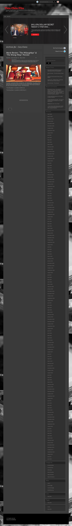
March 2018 (50, 340)
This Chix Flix (14, 8)
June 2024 (50, 165)
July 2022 (49, 219)
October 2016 (50, 370)
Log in (49, 483)
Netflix (34, 61)
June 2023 (50, 193)
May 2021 (50, 251)
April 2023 (50, 198)
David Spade (30, 60)
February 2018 (51, 342)
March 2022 (50, 228)
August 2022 (50, 216)
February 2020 (51, 286)
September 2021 (51, 242)
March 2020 (50, 284)
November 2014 (51, 419)
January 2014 (50, 442)
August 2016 (50, 372)
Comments (51, 487)
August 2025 (50, 132)
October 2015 (50, 393)
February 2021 (51, 258)
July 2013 (49, 456)
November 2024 (51, 153)
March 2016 (50, 382)
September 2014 (51, 424)
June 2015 (50, 403)
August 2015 (50, 398)
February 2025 (51, 146)
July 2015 (49, 400)
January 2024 (50, 177)
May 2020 (50, 279)
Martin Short (26, 61)
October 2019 (50, 295)
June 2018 (50, 333)
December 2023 (51, 179)
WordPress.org (51, 490)
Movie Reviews (14, 59)
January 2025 (50, 149)
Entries (50, 485)
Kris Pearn (17, 61)
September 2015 (51, 396)
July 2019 (49, 302)
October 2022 (50, 212)
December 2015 (51, 389)
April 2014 (50, 435)
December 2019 (51, 291)
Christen (49, 96)
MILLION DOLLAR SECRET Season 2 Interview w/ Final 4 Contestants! (55, 70)
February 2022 (51, 230)
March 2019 (50, 312)
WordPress (13, 519)
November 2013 (51, 447)
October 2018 (50, 323)
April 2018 (50, 337)
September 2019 (51, 298)
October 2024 (50, 156)
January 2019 (50, 316)
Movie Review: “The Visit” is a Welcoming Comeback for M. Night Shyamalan (56, 100)
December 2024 (51, 151)
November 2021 (51, 237)
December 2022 (51, 207)
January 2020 (50, 288)
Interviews (50, 469)
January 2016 (50, 386)
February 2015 (51, 412)
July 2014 (49, 428)
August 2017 (50, 351)
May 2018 (50, 335)
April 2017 (50, 358)
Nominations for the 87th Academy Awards (55, 107)
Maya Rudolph (30, 61)
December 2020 (51, 263)
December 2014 (51, 417)
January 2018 (50, 344)
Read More (35, 34)
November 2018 (51, 321)
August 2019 (50, 300)
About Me (8, 16)
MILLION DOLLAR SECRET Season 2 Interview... (42, 26)
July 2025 (49, 135)
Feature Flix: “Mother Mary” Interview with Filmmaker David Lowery (55, 80)
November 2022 (51, 209)
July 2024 (49, 163)
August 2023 (50, 188)
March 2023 (50, 200)
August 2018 (50, 328)
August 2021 (50, 244)
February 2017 (51, 363)
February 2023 (51, 202)
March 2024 (50, 172)
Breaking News (51, 465)
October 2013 (50, 449)
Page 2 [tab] (13, 37)
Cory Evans (26, 60)
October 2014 (50, 421)
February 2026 (51, 118)
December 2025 (51, 123)
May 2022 (50, 223)
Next (6, 30)
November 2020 (51, 265)
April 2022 (50, 226)
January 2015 (50, 414)
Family (33, 60)
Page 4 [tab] (15, 37)
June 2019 (50, 305)
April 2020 (50, 281)
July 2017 (49, 354)
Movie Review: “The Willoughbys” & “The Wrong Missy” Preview (21, 54)
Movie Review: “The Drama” (53, 83)
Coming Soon (50, 467)
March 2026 (50, 116)
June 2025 (50, 137)
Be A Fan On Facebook (58, 48)
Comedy (22, 60)
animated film (18, 60)
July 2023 (49, 191)
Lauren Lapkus (21, 61)
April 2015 (50, 407)
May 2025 (50, 139)
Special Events (51, 474)
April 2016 (50, 379)
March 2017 (50, 361)
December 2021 (51, 235)
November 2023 (51, 181)
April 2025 (50, 142)
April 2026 (50, 114)
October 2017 (50, 349)
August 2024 (50, 160)
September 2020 (51, 270)
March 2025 (50, 144)
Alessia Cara (14, 60)
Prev (65, 30)
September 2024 (51, 158)
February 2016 (51, 384)
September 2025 (51, 130)
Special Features (51, 476)
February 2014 (51, 440)
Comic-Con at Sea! (56, 103)
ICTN (35, 60)
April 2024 (50, 170)
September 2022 (51, 214)
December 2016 (51, 368)
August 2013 (50, 454)
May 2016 (50, 377)
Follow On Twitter (59, 51)
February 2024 (51, 174)
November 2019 (51, 293)
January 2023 (50, 205)
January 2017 (50, 365)
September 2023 (51, 186)
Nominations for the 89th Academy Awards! (56, 93)
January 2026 (50, 121)
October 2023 (50, 184)
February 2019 (51, 314)
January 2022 (50, 233)
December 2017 (51, 347)
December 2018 (51, 319)
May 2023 (50, 195)
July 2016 (49, 375)
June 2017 (50, 356)
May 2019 (50, 307)
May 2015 (50, 405)
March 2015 (50, 410)
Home (5, 16)
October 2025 (50, 128)
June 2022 (50, 221)
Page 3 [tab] (14, 37)
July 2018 (49, 330)
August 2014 (50, 426)
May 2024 (50, 167)
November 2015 (51, 391)
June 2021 (50, 249)
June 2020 (50, 277)
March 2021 (50, 256)
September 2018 (51, 326)
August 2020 (50, 272)
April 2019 (50, 309)
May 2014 (50, 433)
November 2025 (51, 125)
